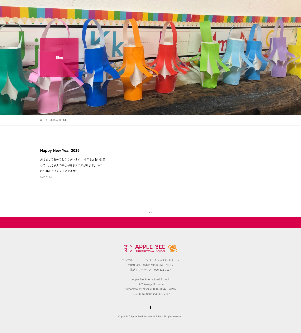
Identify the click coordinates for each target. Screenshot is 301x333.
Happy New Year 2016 (59, 150)
